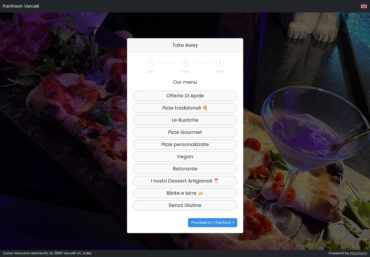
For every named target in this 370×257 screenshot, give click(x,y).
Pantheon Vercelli (21, 6)
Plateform (358, 253)
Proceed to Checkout (212, 222)
